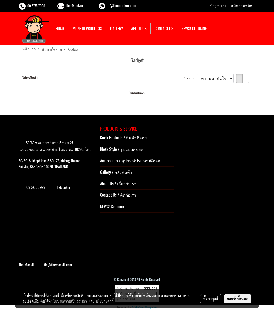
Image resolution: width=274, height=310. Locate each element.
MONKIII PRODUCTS (87, 28)
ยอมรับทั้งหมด (237, 298)
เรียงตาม (190, 78)
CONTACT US (164, 28)
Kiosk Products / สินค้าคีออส (123, 137)
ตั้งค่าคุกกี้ (210, 298)
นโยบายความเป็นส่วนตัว (69, 301)
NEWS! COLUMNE (194, 28)
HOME (60, 28)
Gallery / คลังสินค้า (116, 172)
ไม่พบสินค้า (30, 77)
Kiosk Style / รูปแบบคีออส (121, 149)
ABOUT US (139, 28)
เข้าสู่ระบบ (217, 6)
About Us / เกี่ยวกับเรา (118, 183)
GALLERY (116, 28)
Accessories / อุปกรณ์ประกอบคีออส (130, 160)
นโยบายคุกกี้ (105, 301)
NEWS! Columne (112, 206)
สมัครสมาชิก (241, 6)
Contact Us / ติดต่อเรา (118, 195)
